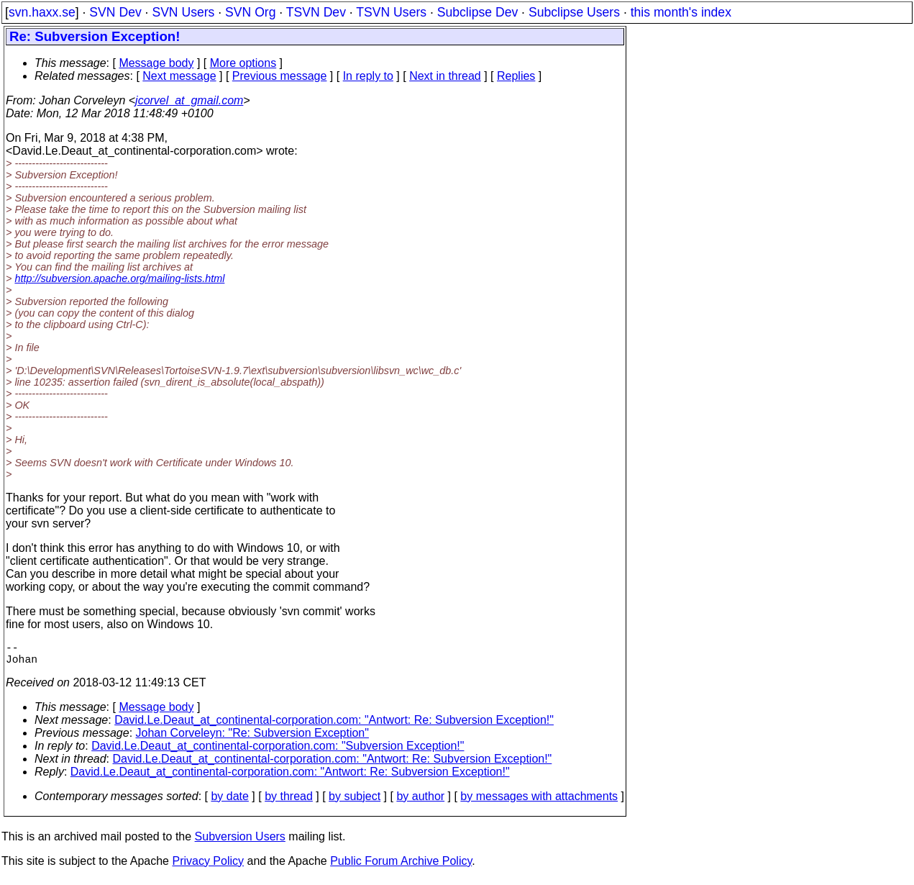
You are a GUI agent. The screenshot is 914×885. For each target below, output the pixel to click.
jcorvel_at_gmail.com (189, 100)
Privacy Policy (208, 867)
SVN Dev (115, 12)
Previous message (279, 76)
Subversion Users (240, 842)
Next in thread (445, 76)
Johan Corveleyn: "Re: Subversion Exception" (252, 738)
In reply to (368, 76)
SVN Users (183, 12)
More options (243, 63)
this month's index (681, 12)
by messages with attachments (539, 802)
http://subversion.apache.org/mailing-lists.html (119, 278)
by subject (354, 802)
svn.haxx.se (42, 12)
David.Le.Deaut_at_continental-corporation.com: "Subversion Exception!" (277, 751)
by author (420, 802)
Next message (179, 76)
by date (229, 802)
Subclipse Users (574, 12)
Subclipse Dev (477, 12)
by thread (289, 802)
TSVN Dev (316, 12)
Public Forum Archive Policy (401, 867)
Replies (516, 76)
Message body (156, 63)
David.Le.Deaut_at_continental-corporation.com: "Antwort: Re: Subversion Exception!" (334, 726)
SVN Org (250, 12)
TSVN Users (391, 12)
